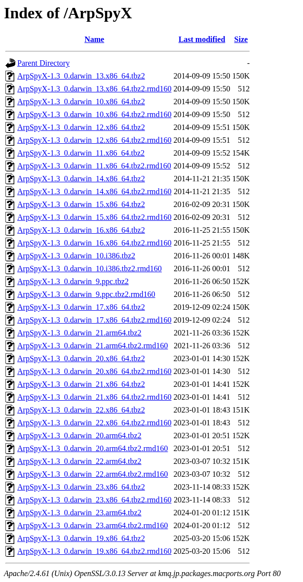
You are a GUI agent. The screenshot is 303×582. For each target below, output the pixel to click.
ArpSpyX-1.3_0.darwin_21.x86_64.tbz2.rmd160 (94, 397)
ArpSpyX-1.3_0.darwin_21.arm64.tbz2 (79, 333)
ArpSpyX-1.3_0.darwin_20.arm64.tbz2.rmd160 (92, 448)
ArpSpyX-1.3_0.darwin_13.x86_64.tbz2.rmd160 (94, 88)
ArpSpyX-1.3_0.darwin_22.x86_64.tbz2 (81, 410)
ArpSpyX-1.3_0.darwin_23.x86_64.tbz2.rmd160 (94, 500)
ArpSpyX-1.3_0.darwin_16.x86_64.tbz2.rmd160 (94, 243)
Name (94, 39)
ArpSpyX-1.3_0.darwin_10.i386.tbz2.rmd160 (89, 268)
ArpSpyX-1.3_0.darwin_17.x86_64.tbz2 (81, 307)
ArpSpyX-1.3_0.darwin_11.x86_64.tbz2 (81, 153)
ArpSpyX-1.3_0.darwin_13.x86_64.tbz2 (81, 76)
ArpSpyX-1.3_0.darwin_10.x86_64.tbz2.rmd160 (94, 114)
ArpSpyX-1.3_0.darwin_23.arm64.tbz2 (79, 512)
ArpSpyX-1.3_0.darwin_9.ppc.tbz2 (73, 281)
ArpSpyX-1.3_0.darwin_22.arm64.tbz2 (79, 461)
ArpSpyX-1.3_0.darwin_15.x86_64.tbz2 (81, 204)
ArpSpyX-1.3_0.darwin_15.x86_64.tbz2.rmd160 (94, 217)
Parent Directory (43, 63)
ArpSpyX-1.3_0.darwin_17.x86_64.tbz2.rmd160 (94, 320)
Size (241, 39)
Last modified (202, 39)
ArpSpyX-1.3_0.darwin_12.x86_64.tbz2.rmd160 (94, 140)
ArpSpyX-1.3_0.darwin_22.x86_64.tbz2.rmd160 (94, 422)
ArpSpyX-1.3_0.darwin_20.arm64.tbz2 (79, 435)
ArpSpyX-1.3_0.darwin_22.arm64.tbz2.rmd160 (92, 474)
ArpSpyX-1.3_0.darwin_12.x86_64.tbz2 (81, 127)
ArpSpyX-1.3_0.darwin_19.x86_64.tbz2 (81, 538)
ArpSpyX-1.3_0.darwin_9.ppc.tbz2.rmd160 (86, 294)
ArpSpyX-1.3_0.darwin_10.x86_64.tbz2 (81, 101)
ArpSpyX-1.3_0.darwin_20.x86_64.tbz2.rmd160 (94, 371)
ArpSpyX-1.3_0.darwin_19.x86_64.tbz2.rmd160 (94, 551)
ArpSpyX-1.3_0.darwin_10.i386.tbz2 (76, 255)
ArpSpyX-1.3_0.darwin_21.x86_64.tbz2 (81, 384)
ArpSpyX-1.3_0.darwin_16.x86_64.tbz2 (81, 230)
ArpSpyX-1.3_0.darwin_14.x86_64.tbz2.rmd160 (94, 191)
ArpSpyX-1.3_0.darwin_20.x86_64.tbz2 (81, 358)
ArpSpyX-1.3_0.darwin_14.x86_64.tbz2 (81, 178)
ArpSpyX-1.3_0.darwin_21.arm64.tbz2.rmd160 (92, 345)
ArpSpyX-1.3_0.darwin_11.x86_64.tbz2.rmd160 (94, 166)
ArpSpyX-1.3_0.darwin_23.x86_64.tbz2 (81, 487)
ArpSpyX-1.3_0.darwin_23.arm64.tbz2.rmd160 (92, 525)
